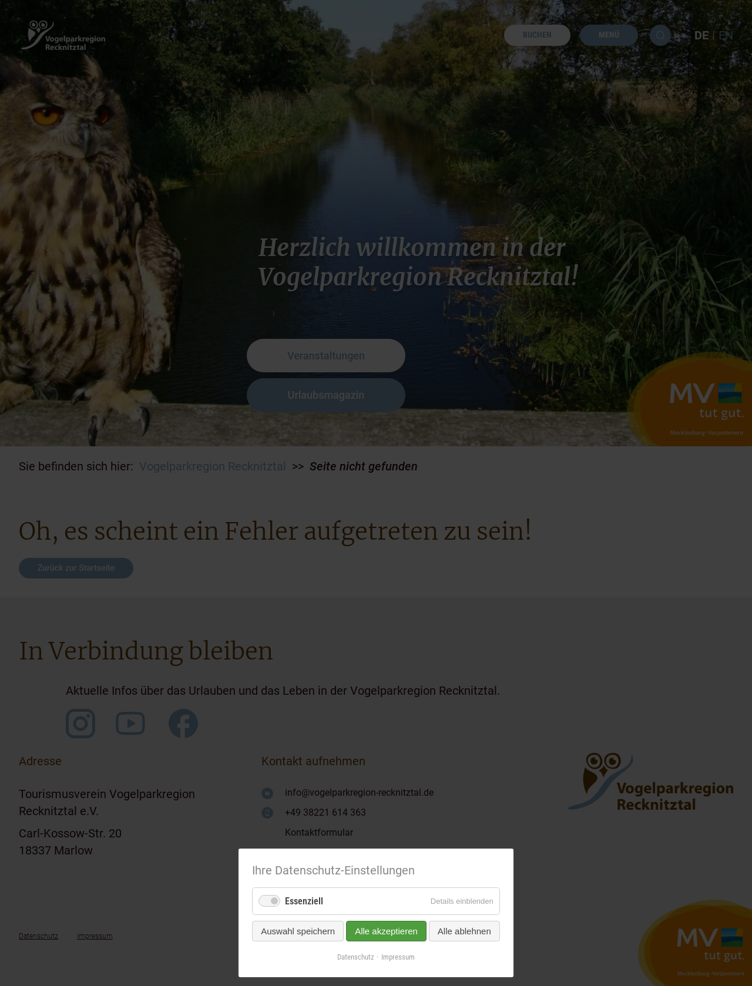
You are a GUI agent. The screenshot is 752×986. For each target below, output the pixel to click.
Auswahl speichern (298, 931)
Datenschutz (355, 957)
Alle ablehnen (464, 931)
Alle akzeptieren (386, 931)
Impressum (398, 957)
